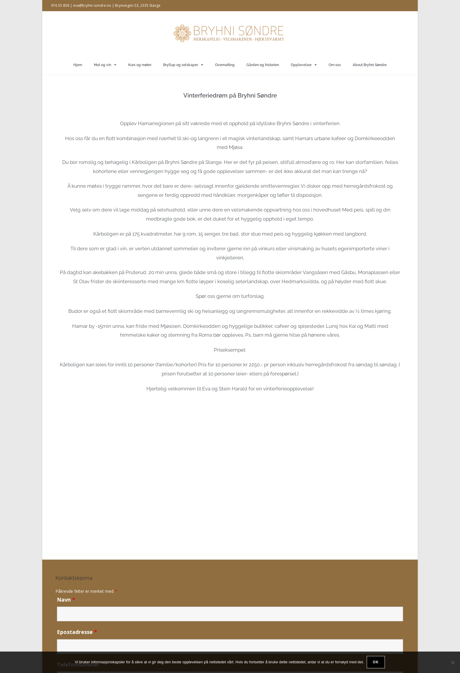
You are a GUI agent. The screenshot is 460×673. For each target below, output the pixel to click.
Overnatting (225, 65)
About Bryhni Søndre (370, 65)
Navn (66, 599)
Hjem (77, 65)
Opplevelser (304, 65)
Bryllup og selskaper (183, 65)
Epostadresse (77, 631)
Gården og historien (262, 65)
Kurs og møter (139, 65)
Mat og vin (105, 65)
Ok (376, 662)
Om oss (335, 65)
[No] (453, 662)
